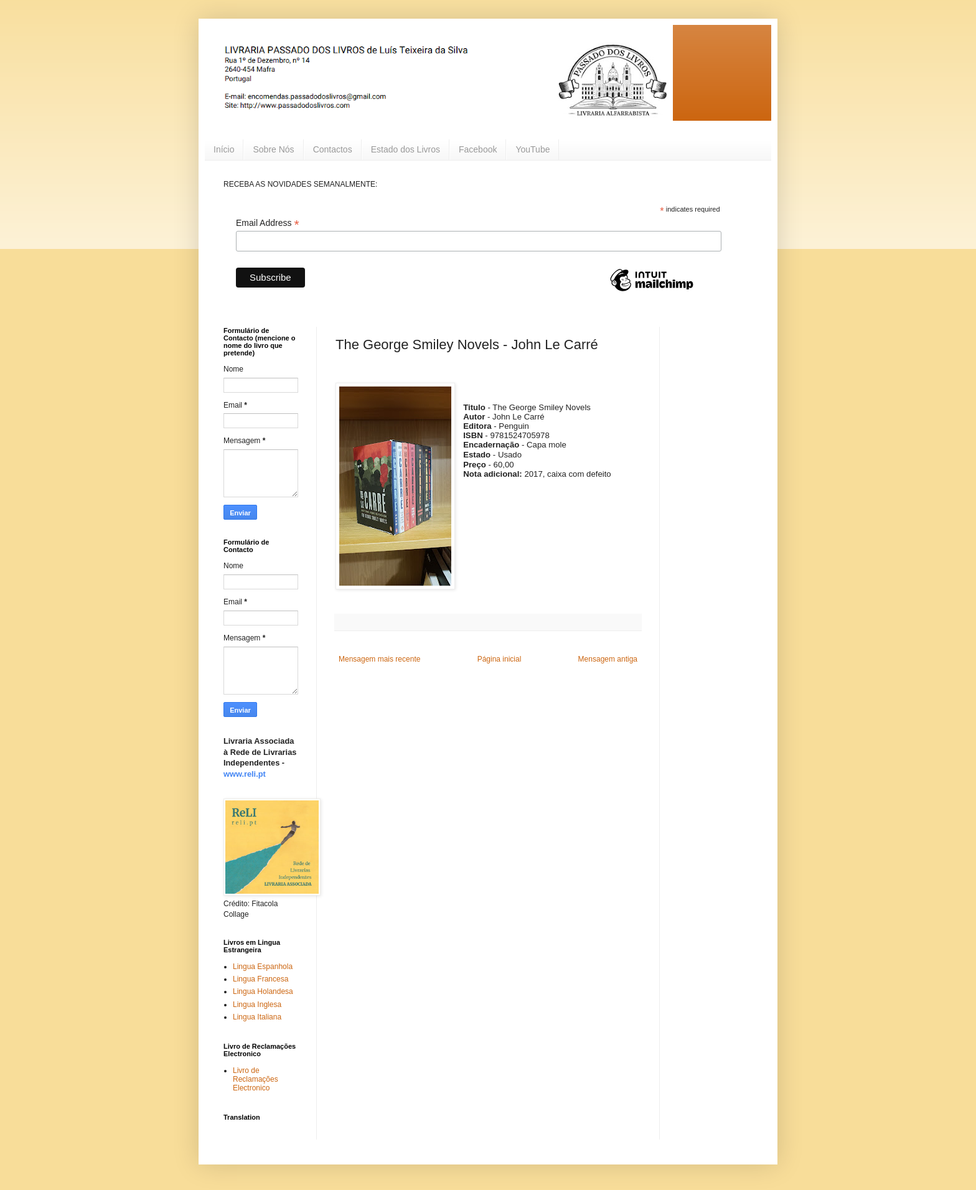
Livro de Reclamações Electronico (255, 1079)
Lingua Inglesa (257, 1004)
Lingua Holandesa (263, 991)
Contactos (332, 149)
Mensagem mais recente (379, 659)
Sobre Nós (273, 149)
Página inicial (499, 659)
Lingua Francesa (260, 979)
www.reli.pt (244, 774)
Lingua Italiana (257, 1017)
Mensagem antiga (607, 659)
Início (224, 149)
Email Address (267, 223)
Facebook (478, 149)
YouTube (532, 149)
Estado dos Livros (405, 149)
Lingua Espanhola (263, 966)
